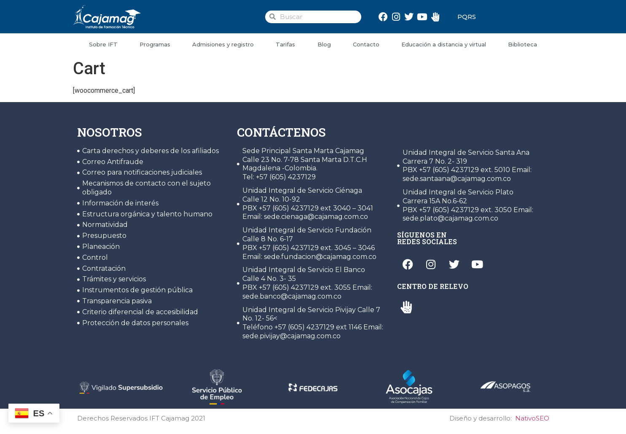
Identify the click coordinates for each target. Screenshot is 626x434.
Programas (155, 44)
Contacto (366, 44)
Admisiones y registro (223, 44)
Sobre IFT (103, 44)
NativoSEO (532, 418)
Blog (324, 44)
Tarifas (285, 44)
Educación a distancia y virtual (443, 44)
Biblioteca (522, 44)
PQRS (466, 17)
